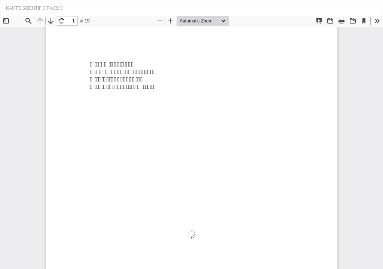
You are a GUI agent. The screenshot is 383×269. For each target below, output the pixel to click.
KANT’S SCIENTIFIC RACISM (35, 7)
